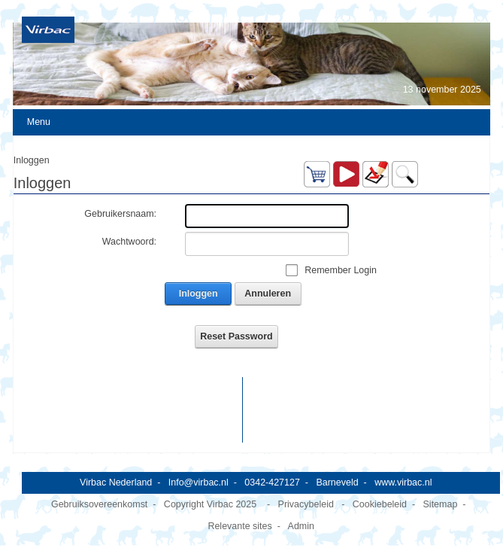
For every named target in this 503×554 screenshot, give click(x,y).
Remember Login (341, 270)
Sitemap (440, 504)
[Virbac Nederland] (48, 29)
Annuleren (267, 293)
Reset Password (236, 336)
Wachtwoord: (129, 241)
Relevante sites (239, 526)
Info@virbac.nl (198, 482)
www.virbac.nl (403, 482)
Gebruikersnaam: (120, 214)
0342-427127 (272, 482)
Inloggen (198, 293)
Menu (38, 122)
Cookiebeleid (380, 504)
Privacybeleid (306, 504)
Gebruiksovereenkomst (99, 504)
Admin (301, 526)
